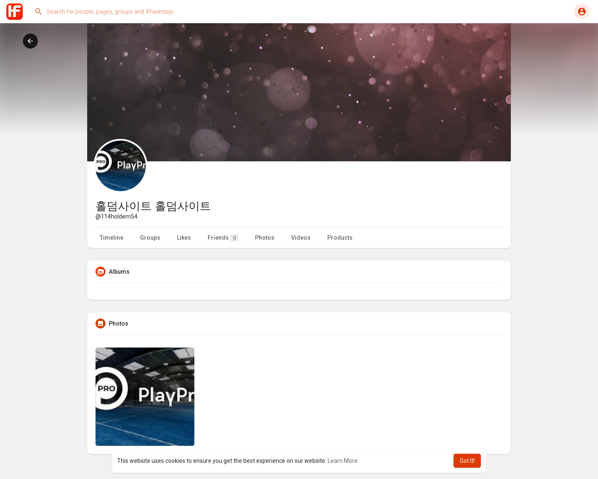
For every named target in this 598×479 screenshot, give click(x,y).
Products (340, 237)
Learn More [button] (343, 460)
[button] (114, 11)
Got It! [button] (467, 460)
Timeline (111, 237)
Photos (264, 237)
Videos (301, 237)
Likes (184, 237)
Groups (150, 237)
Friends (223, 237)
